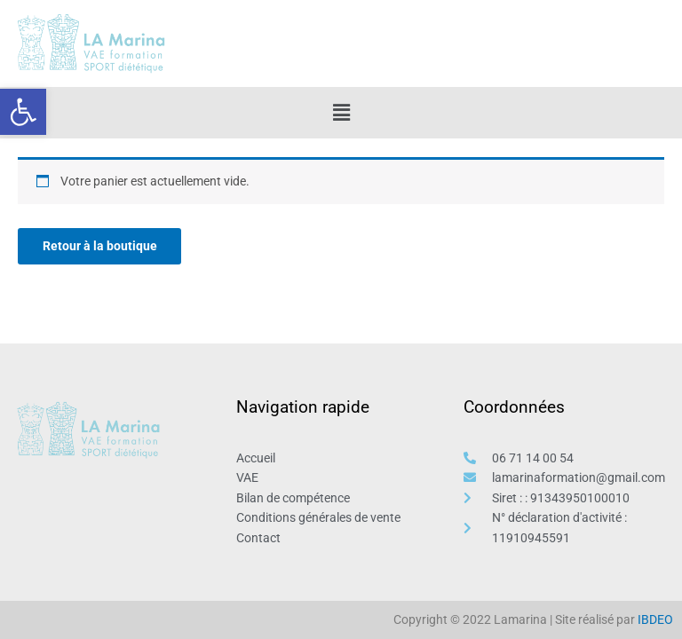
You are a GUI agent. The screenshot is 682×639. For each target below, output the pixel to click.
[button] (23, 112)
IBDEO (655, 619)
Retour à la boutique (100, 246)
